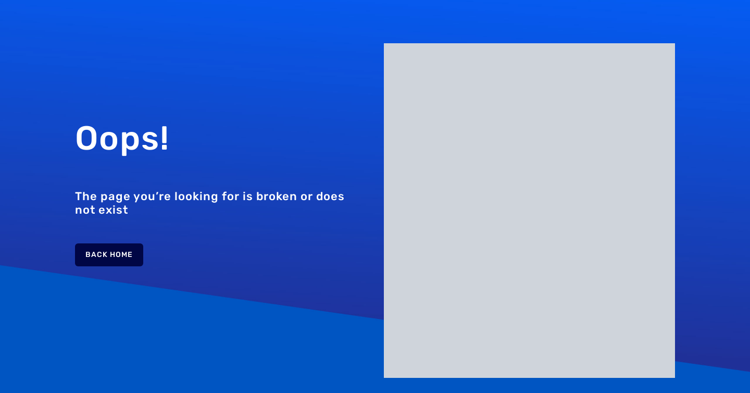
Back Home (109, 254)
